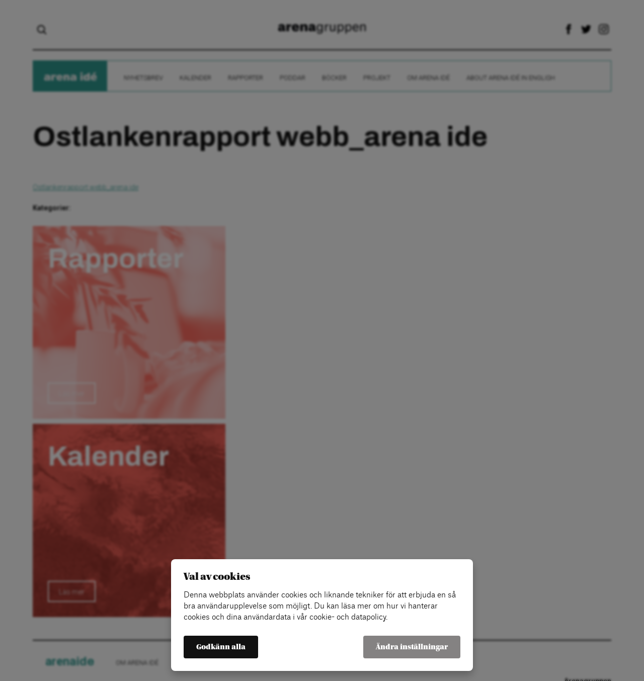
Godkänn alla (221, 647)
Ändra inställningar (412, 647)
